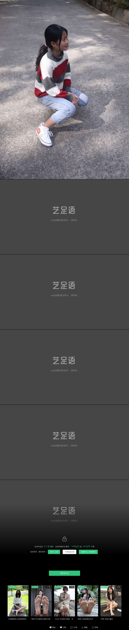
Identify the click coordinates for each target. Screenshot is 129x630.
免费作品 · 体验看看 (88, 552)
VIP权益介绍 (69, 552)
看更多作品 (64, 573)
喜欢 (54, 627)
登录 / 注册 (54, 552)
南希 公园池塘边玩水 (85, 619)
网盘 (86, 627)
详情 (96, 627)
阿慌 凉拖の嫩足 (107, 619)
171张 (75, 627)
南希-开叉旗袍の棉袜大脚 (40, 619)
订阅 (64, 627)
